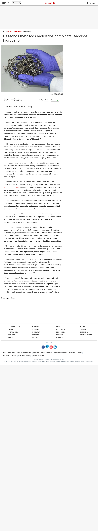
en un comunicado (11, 187)
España (10, 329)
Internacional (13, 332)
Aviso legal (11, 353)
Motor (82, 327)
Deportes (11, 335)
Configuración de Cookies (9, 356)
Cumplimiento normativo (24, 353)
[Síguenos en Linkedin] (55, 347)
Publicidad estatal (38, 356)
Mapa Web (72, 353)
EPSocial (35, 338)
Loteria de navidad (24, 356)
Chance (58, 327)
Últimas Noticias (14, 327)
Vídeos (10, 338)
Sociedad (35, 329)
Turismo (83, 329)
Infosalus (59, 338)
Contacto (3, 353)
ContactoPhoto (86, 335)
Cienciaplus (36, 332)
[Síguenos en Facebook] (43, 347)
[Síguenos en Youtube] (51, 347)
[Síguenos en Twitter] (47, 347)
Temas (79, 353)
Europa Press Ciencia (12, 99)
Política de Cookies (46, 353)
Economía (35, 327)
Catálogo (36, 353)
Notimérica (84, 332)
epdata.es (59, 335)
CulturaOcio (60, 329)
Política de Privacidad (60, 353)
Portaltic (35, 335)
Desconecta (60, 332)
